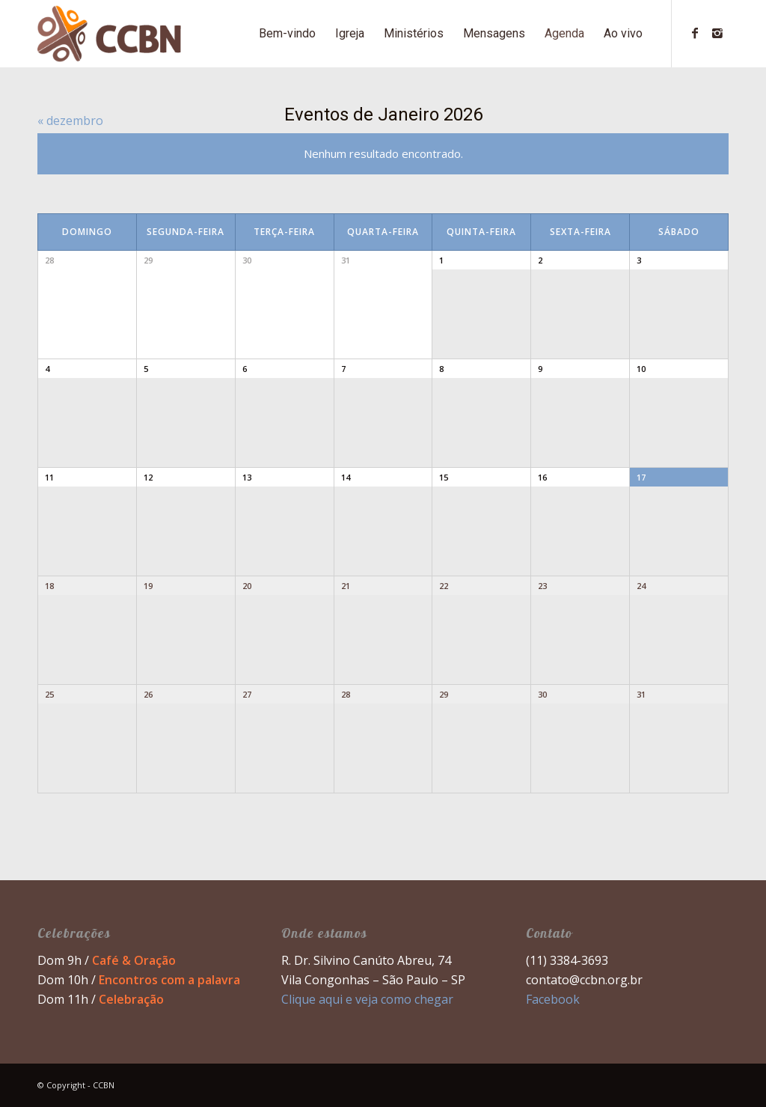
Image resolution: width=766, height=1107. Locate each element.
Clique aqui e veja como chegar (367, 999)
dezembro (70, 120)
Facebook (553, 999)
